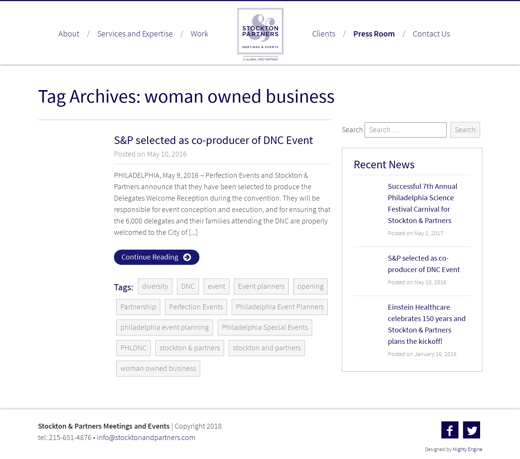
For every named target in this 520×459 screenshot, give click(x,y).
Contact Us (431, 33)
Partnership (138, 307)
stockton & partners (190, 348)
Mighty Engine (467, 449)
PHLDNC (133, 348)
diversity (155, 286)
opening (310, 286)
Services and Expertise (135, 33)
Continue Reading (150, 257)
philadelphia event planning (164, 327)
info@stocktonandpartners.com (146, 437)
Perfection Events (196, 307)
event (216, 286)
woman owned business (158, 368)
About (68, 33)
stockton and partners (267, 348)
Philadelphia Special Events (265, 327)
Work (199, 33)
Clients (323, 33)
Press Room (374, 33)
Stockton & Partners (260, 35)
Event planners (261, 286)
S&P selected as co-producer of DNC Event (213, 140)
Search (352, 130)
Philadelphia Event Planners (280, 307)
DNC (188, 286)
